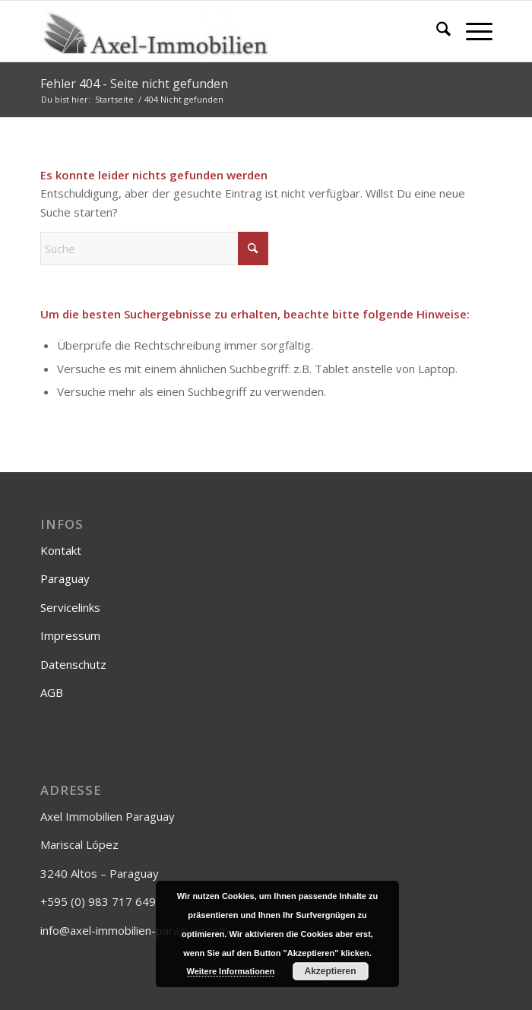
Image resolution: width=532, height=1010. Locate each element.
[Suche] (436, 31)
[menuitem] (436, 31)
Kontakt (60, 550)
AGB (51, 692)
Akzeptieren (330, 971)
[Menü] (471, 31)
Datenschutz (73, 664)
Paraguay (65, 578)
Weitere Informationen (231, 971)
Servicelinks (70, 607)
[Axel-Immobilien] (221, 31)
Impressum (70, 635)
